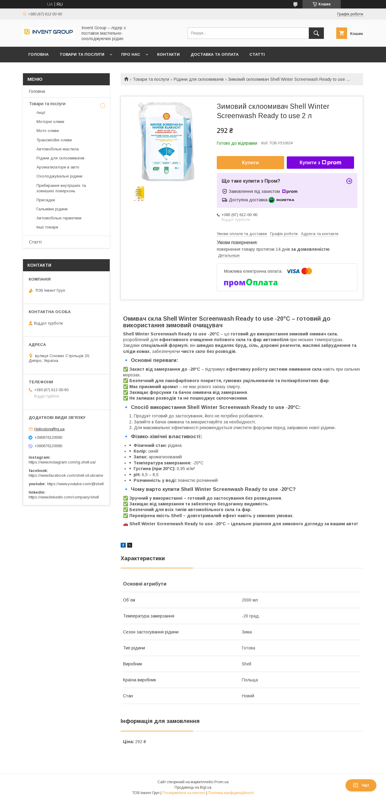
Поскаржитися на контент (183, 793)
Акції (41, 112)
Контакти (168, 54)
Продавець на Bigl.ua (193, 787)
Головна (38, 54)
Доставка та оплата (215, 54)
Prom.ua (221, 782)
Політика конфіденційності (231, 793)
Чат (361, 785)
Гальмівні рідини (52, 209)
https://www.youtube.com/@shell (75, 484)
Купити (250, 162)
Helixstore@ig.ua (49, 429)
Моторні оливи (50, 121)
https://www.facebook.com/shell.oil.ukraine (66, 475)
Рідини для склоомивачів (199, 79)
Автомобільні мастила (57, 149)
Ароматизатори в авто (57, 167)
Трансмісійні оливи (54, 140)
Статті (257, 54)
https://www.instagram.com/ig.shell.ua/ (62, 462)
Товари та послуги (81, 54)
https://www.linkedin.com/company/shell (64, 497)
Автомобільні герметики (58, 218)
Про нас (130, 54)
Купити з (320, 162)
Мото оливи (47, 130)
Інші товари (47, 227)
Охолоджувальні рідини (59, 176)
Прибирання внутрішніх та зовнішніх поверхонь (61, 188)
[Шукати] (316, 33)
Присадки (45, 200)
